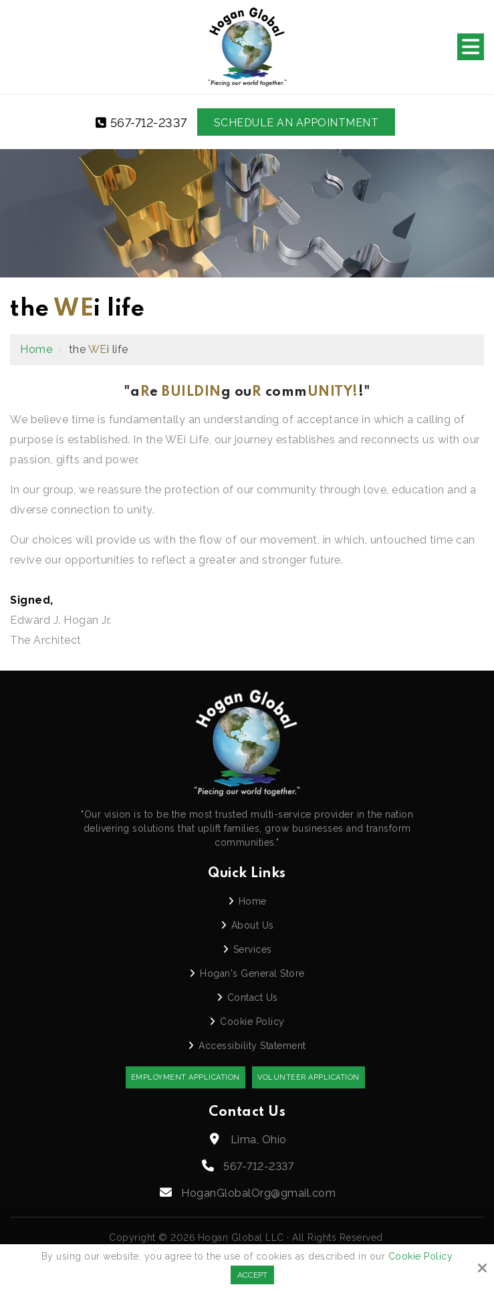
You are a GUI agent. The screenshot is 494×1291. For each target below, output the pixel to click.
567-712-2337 (141, 123)
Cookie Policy (420, 1256)
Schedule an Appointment (296, 122)
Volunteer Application (308, 1077)
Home (36, 349)
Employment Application (185, 1077)
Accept (252, 1275)
